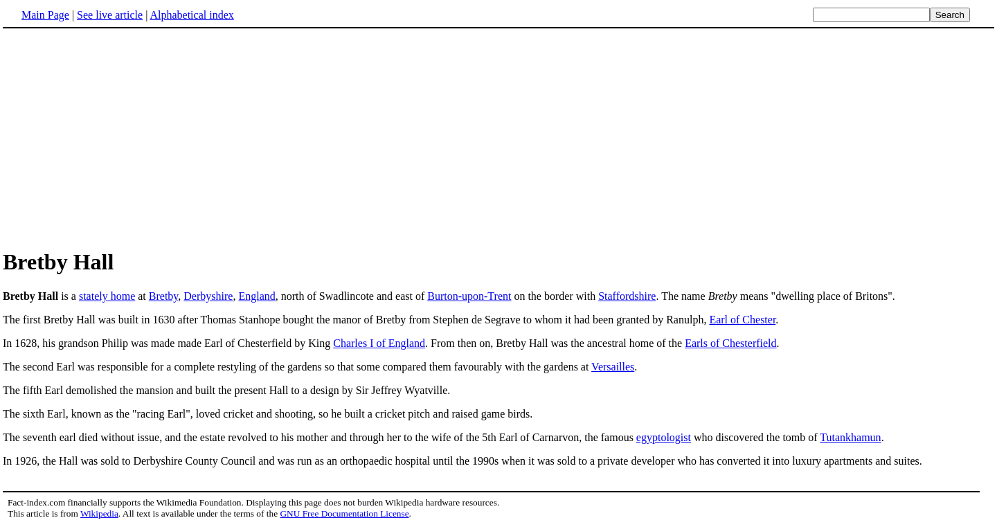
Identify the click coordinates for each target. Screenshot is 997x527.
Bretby (164, 296)
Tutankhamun (850, 437)
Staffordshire (627, 296)
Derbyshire (208, 296)
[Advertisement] (119, 138)
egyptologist (663, 437)
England (256, 296)
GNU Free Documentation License (344, 513)
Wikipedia (99, 513)
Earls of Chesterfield (730, 343)
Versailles (612, 367)
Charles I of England (379, 343)
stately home (107, 296)
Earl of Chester (742, 319)
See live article (110, 15)
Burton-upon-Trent (469, 296)
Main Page (45, 15)
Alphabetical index (191, 15)
